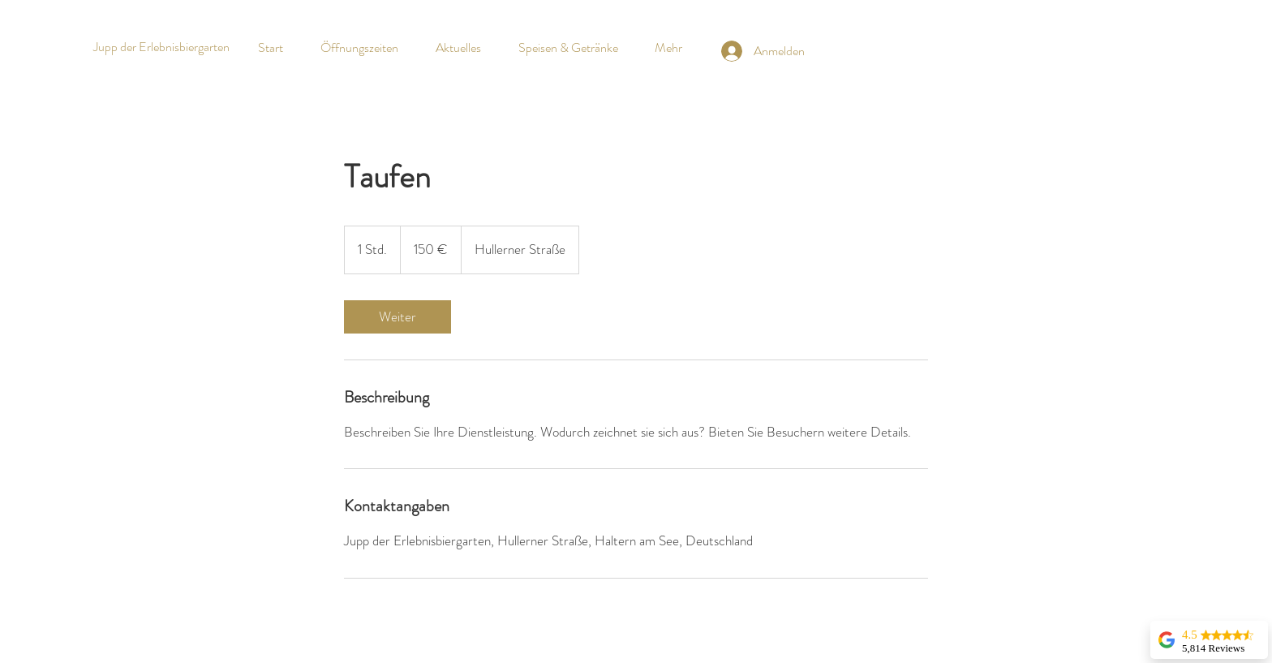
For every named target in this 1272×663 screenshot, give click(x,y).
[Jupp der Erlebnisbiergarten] (161, 47)
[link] (397, 317)
